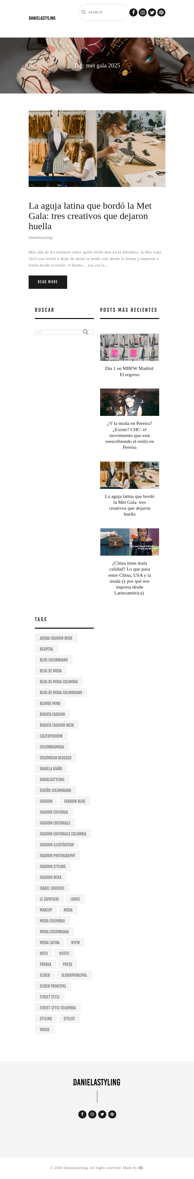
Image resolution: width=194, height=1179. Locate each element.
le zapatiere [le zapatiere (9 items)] (49, 899)
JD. (141, 1168)
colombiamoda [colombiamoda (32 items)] (52, 746)
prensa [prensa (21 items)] (45, 964)
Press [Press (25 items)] (67, 964)
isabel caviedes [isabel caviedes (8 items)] (52, 888)
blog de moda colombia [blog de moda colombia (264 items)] (59, 681)
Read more (48, 282)
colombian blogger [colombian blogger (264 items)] (56, 757)
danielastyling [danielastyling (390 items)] (52, 779)
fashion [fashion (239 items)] (46, 801)
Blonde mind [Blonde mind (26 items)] (50, 703)
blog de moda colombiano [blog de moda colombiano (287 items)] (61, 692)
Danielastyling (41, 237)
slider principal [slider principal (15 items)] (53, 986)
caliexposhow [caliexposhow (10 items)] (51, 736)
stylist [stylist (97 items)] (69, 1018)
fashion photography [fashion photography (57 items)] (57, 855)
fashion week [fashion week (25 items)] (51, 877)
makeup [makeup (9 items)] (46, 910)
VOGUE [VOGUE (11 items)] (45, 1029)
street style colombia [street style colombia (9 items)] (58, 1007)
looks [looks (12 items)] (75, 899)
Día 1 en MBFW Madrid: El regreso (129, 371)
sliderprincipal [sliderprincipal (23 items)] (74, 975)
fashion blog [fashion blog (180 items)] (74, 801)
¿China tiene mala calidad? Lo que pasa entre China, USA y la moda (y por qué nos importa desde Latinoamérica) (129, 577)
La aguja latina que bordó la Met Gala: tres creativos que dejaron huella (90, 216)
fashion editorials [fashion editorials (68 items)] (55, 823)
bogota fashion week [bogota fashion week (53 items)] (57, 725)
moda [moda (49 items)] (68, 910)
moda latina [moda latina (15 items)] (50, 942)
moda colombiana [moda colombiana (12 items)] (54, 931)
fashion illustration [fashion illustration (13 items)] (57, 844)
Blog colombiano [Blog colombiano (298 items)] (54, 660)
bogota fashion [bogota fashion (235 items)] (52, 714)
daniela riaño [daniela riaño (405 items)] (51, 768)
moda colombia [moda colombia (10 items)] (52, 920)
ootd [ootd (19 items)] (44, 953)
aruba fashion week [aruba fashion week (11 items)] (56, 638)
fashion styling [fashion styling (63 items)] (53, 866)
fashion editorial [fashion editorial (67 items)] (54, 812)
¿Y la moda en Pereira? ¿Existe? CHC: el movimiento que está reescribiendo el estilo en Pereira (129, 435)
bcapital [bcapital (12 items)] (46, 649)
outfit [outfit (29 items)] (64, 953)
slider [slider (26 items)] (45, 975)
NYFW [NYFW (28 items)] (75, 942)
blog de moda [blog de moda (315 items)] (51, 670)
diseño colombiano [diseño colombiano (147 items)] (55, 790)
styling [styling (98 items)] (46, 1018)
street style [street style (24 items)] (50, 997)
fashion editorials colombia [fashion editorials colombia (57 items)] (63, 833)
